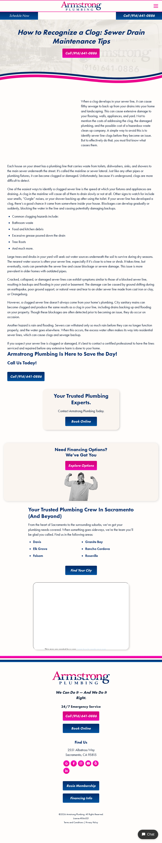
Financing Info (81, 798)
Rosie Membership (81, 786)
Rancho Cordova (97, 549)
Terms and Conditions (73, 822)
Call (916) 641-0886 (81, 53)
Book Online (81, 421)
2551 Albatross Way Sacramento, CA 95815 (81, 752)
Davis (37, 542)
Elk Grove (40, 549)
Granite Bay (94, 542)
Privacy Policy (92, 822)
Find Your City (81, 570)
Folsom (38, 556)
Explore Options (81, 465)
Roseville (91, 556)
